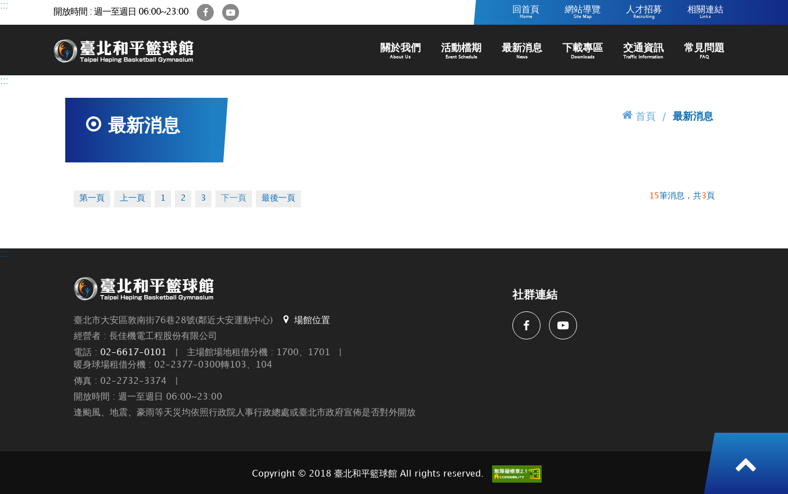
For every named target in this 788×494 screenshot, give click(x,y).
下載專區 (582, 51)
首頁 (639, 115)
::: (4, 6)
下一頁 (233, 198)
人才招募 (644, 12)
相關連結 (705, 12)
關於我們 (400, 51)
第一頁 (92, 198)
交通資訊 (643, 51)
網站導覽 (583, 12)
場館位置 (305, 320)
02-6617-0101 (133, 352)
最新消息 (522, 51)
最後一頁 (278, 198)
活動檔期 (461, 51)
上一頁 (132, 198)
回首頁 (525, 12)
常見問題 (704, 51)
